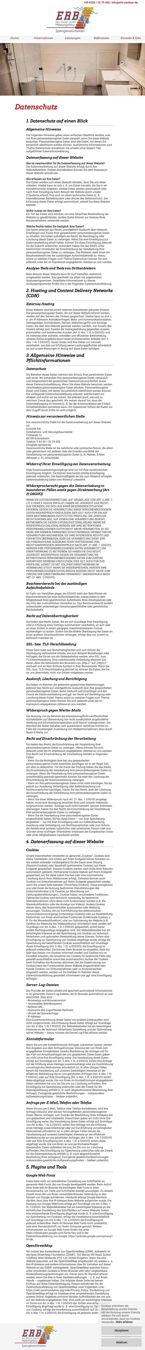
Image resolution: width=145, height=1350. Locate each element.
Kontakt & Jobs (130, 38)
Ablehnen (121, 1342)
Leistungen (72, 38)
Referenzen (101, 38)
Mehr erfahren (124, 1322)
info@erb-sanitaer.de (125, 2)
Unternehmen (43, 38)
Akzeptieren (122, 1330)
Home (14, 38)
